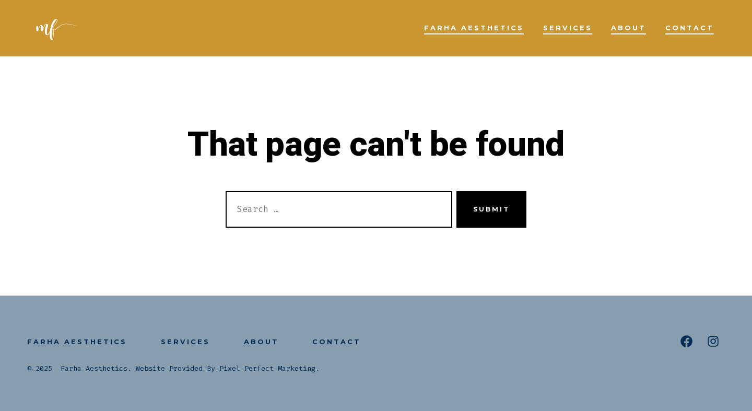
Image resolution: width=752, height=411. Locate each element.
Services (567, 28)
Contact (689, 28)
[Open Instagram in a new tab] (713, 341)
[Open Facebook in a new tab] (686, 341)
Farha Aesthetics (474, 28)
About (628, 28)
